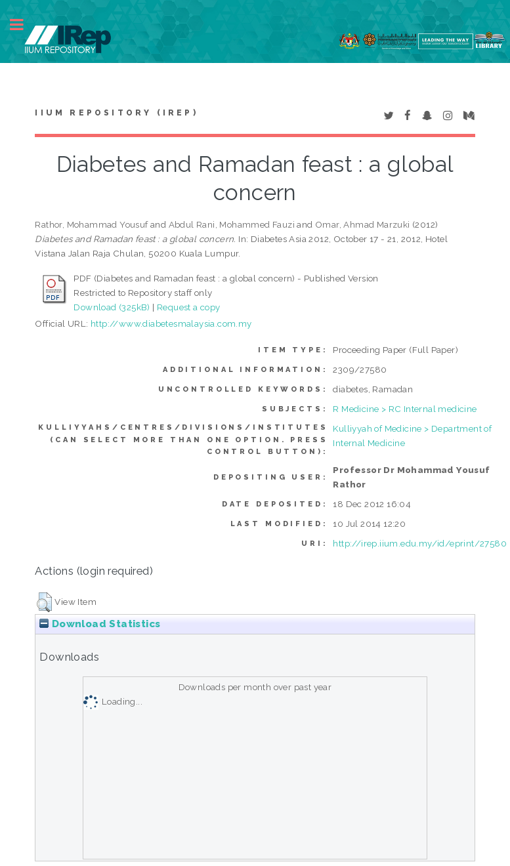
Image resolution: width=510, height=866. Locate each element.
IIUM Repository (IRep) (116, 112)
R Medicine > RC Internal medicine (405, 408)
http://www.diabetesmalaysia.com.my (171, 323)
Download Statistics (99, 624)
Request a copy (189, 307)
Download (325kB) (112, 307)
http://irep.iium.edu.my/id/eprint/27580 (420, 543)
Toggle (23, 24)
